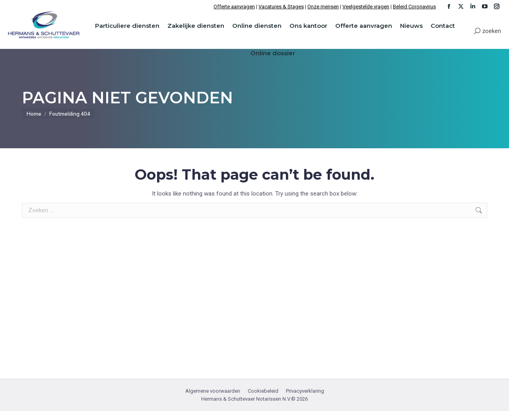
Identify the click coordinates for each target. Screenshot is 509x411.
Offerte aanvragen (234, 7)
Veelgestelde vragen (365, 7)
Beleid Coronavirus (414, 7)
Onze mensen (323, 7)
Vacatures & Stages (281, 7)
